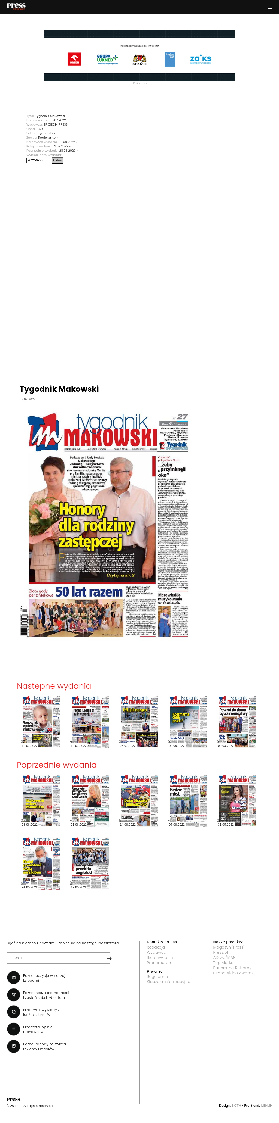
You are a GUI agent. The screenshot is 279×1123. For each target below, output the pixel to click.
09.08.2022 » (68, 142)
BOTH (236, 1106)
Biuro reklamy (160, 957)
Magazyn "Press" (229, 947)
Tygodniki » (46, 133)
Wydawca (156, 952)
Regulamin (157, 976)
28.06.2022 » (68, 150)
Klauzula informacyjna (168, 981)
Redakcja (156, 947)
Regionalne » (48, 137)
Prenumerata (160, 962)
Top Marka (223, 962)
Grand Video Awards (233, 973)
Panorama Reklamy (232, 968)
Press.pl (220, 952)
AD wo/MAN (224, 957)
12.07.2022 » (62, 146)
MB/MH (266, 1106)
